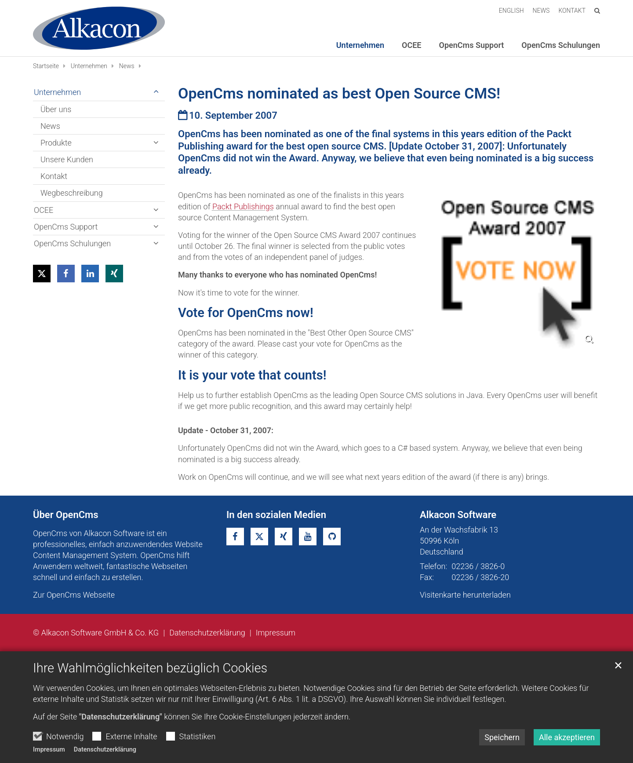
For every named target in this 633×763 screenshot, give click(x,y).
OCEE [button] (411, 45)
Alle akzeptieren (567, 737)
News (127, 65)
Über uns (55, 109)
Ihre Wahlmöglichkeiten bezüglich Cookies (150, 668)
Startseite (46, 65)
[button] (42, 273)
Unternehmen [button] (360, 45)
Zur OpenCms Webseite (74, 594)
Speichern (502, 737)
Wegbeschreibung (71, 192)
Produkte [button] (56, 142)
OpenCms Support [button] (471, 45)
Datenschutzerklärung (105, 749)
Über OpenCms (65, 514)
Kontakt (53, 176)
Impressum (49, 749)
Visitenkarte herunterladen (465, 594)
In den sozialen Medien (276, 514)
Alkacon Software (458, 514)
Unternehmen (89, 65)
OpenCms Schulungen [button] (560, 45)
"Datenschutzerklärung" (120, 716)
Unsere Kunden (66, 159)
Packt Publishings (243, 206)
